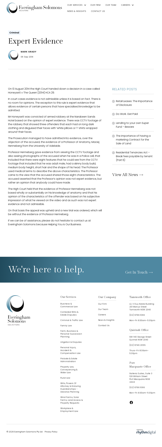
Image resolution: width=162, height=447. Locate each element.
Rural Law (65, 378)
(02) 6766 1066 (137, 315)
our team (110, 5)
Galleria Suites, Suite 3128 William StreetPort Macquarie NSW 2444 (140, 377)
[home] (34, 8)
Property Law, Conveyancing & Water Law (68, 369)
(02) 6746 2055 (137, 345)
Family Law (66, 325)
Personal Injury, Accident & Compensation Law (70, 350)
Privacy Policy (51, 431)
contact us (98, 11)
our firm (95, 5)
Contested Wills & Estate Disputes (69, 313)
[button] (76, 5)
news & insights (76, 11)
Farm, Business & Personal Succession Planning (71, 334)
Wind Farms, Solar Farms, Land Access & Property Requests (71, 400)
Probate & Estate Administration (68, 360)
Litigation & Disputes (71, 342)
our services (75, 5)
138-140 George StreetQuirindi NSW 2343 (140, 338)
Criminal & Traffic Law (71, 320)
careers (125, 5)
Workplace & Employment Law (69, 409)
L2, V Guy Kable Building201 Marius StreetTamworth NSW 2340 (141, 307)
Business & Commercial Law (69, 305)
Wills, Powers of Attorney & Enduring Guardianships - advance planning (70, 387)
